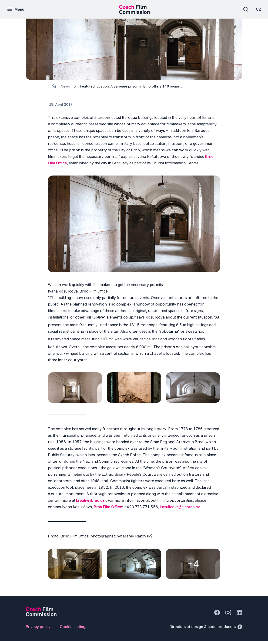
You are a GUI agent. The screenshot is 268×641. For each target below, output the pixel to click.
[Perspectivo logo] (41, 614)
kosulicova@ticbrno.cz (180, 506)
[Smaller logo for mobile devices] (134, 12)
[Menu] (15, 9)
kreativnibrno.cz (90, 500)
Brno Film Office (108, 506)
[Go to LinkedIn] (239, 612)
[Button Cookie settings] (73, 626)
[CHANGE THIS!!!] (53, 86)
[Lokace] (65, 86)
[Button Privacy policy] (38, 626)
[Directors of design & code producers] (206, 626)
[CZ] (258, 9)
